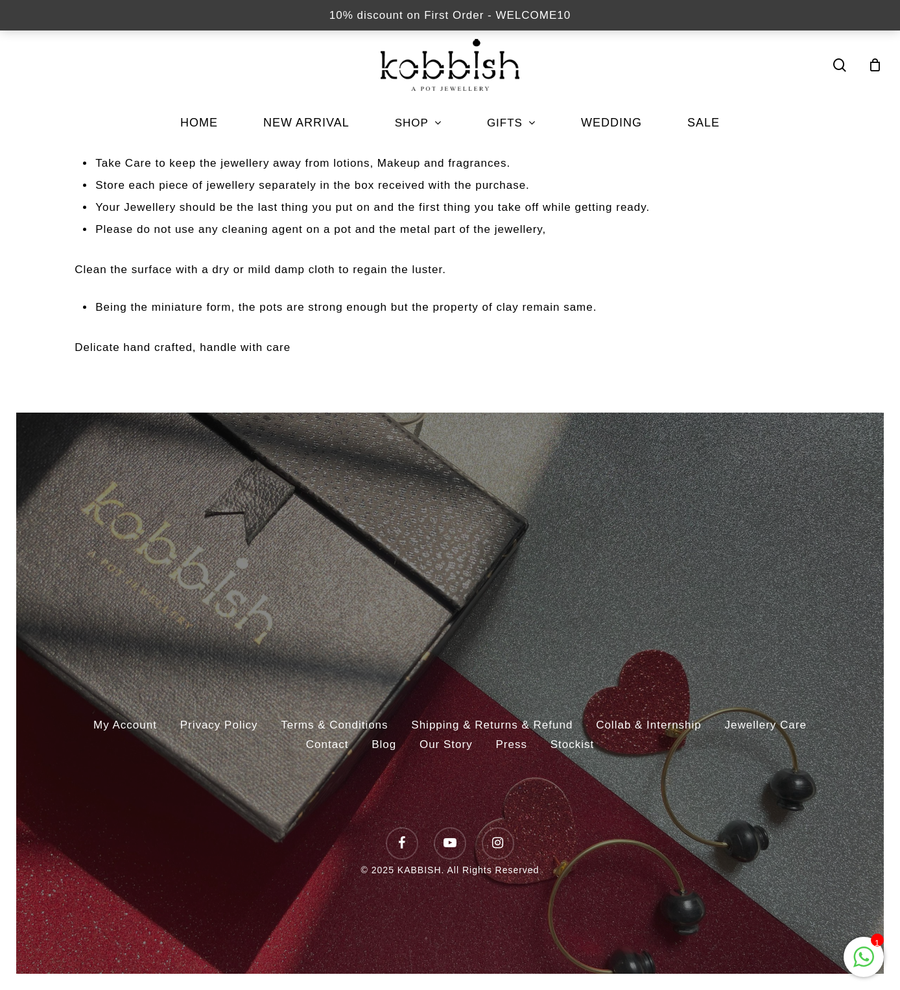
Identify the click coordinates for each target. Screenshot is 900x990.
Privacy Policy (219, 725)
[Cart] (875, 65)
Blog (384, 744)
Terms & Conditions (334, 725)
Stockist (573, 744)
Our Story (446, 744)
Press (511, 744)
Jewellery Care (766, 725)
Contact (327, 744)
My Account (125, 725)
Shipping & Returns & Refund (492, 725)
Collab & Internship (649, 725)
